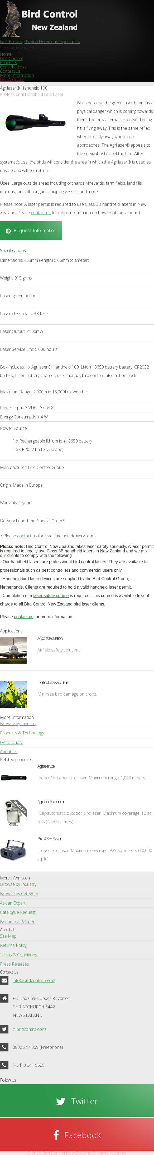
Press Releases (14, 964)
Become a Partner (17, 922)
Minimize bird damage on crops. (67, 694)
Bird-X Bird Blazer (49, 839)
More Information (17, 75)
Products (8, 63)
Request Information (35, 230)
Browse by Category (19, 894)
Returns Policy (13, 945)
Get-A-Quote (12, 79)
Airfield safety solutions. (59, 650)
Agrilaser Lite (45, 766)
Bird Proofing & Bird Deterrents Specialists (40, 41)
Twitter (84, 1101)
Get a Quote (11, 742)
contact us (41, 213)
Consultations (13, 67)
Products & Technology (22, 733)
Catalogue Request (18, 912)
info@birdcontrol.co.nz (34, 980)
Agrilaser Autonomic (51, 801)
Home (6, 54)
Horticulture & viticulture (53, 682)
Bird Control (11, 58)
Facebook (82, 1134)
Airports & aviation (49, 638)
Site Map (8, 936)
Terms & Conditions (18, 955)
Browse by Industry (18, 723)
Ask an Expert (13, 903)
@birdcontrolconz (29, 1029)
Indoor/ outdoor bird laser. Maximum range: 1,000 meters (91, 778)
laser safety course (51, 595)
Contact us (10, 71)
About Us (8, 752)
